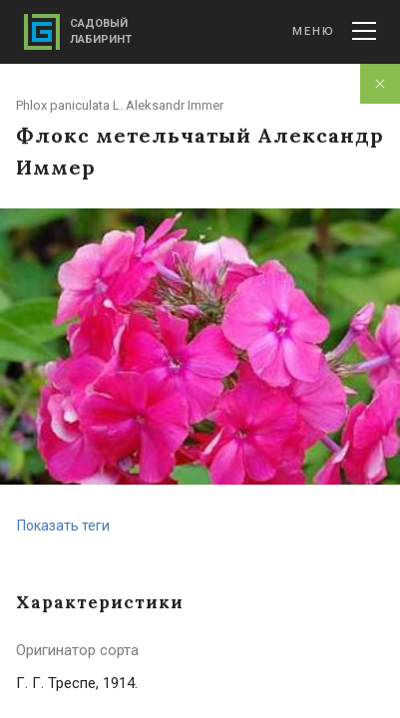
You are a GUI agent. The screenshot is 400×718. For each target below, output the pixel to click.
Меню (334, 31)
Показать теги (63, 526)
